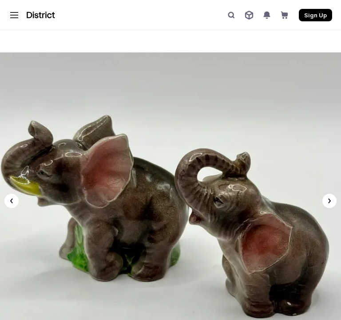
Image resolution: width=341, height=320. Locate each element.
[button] (14, 15)
